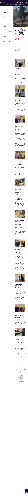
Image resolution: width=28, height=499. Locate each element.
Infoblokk (26, 492)
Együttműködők (23, 369)
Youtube (23, 367)
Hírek (3, 10)
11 (23, 354)
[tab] (6, 8)
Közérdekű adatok (18, 50)
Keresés (27, 4)
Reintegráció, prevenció (6, 29)
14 (18, 356)
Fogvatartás (4, 24)
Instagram (17, 369)
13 (16, 356)
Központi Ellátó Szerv (6, 16)
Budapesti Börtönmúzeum (7, 41)
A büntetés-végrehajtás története (6, 18)
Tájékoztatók (17, 48)
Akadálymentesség (21, 365)
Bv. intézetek (5, 12)
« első (18, 353)
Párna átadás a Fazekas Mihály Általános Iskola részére (20, 126)
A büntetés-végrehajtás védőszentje (6, 20)
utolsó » (21, 357)
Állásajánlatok (18, 49)
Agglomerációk (18, 56)
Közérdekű (4, 36)
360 (26, 490)
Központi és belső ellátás (7, 31)
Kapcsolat (17, 51)
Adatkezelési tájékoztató (21, 363)
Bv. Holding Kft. (5, 15)
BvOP (3, 11)
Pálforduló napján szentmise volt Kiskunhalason (18, 163)
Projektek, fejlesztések (6, 34)
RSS (21, 371)
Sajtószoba (4, 26)
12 (25, 354)
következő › (24, 356)
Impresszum (21, 361)
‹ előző (21, 353)
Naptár (15, 33)
